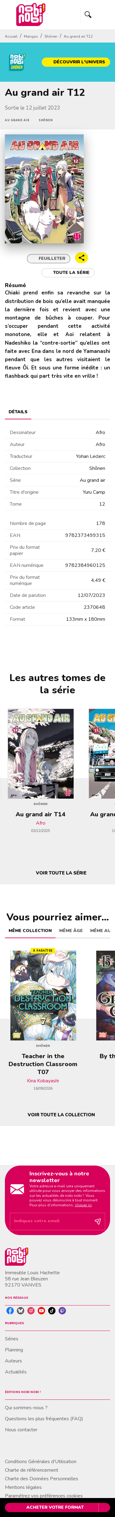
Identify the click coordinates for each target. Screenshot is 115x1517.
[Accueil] (30, 14)
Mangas (31, 36)
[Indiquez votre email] (50, 1221)
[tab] (18, 412)
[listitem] (10, 1310)
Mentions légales (23, 1487)
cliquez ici (83, 1205)
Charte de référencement (31, 1470)
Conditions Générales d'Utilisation (40, 1461)
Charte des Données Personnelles (41, 1478)
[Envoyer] (97, 1221)
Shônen (50, 36)
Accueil (11, 36)
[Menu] (95, 14)
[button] (76, 62)
